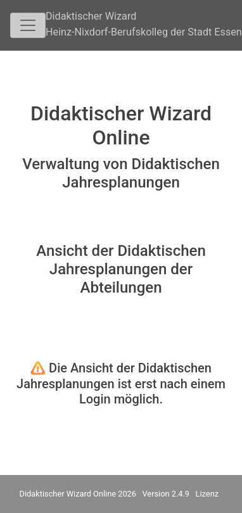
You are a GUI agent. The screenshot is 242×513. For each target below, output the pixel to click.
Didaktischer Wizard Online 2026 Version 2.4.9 (105, 493)
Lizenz (207, 493)
